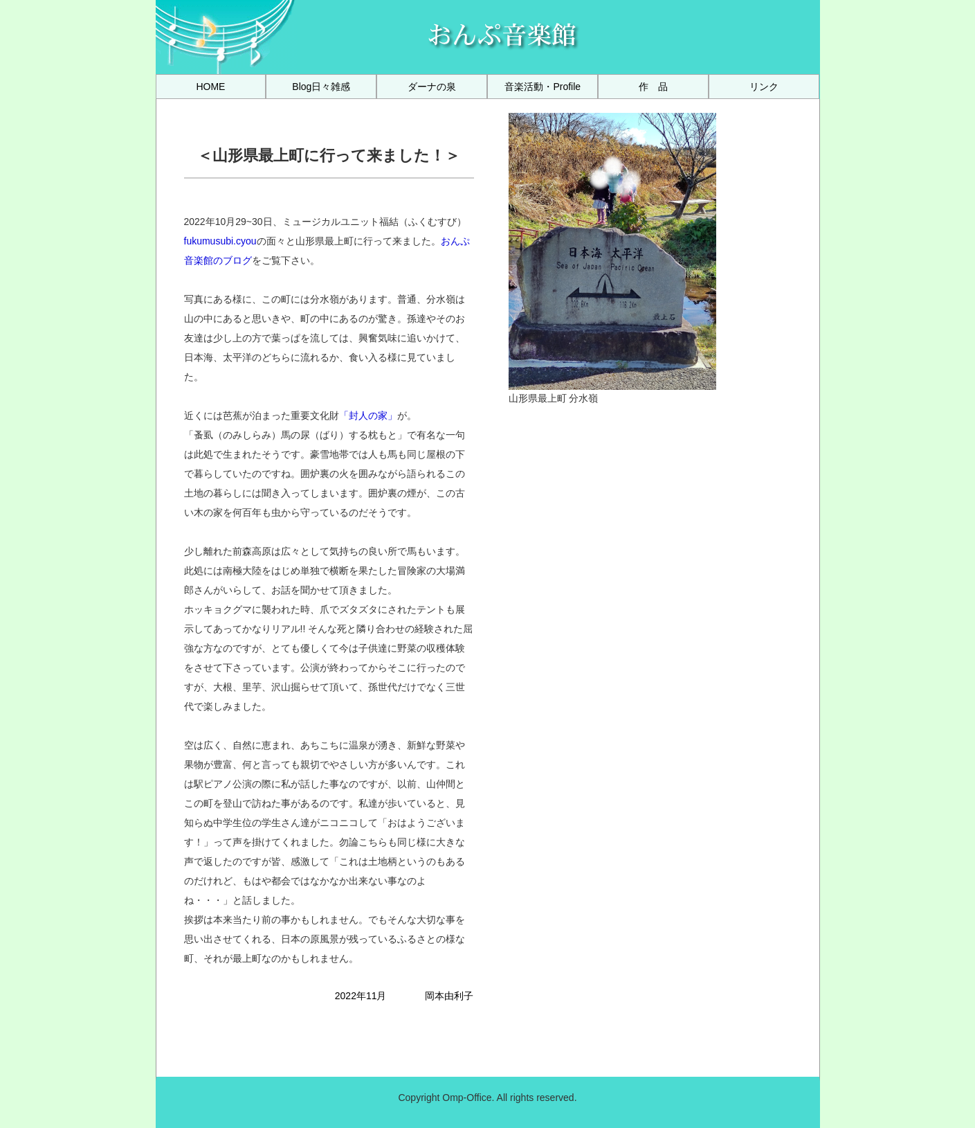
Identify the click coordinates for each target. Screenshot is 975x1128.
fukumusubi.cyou (220, 241)
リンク (763, 86)
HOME (210, 86)
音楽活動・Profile (542, 86)
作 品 (653, 86)
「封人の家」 (368, 415)
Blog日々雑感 (321, 86)
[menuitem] (211, 86)
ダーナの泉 (432, 86)
